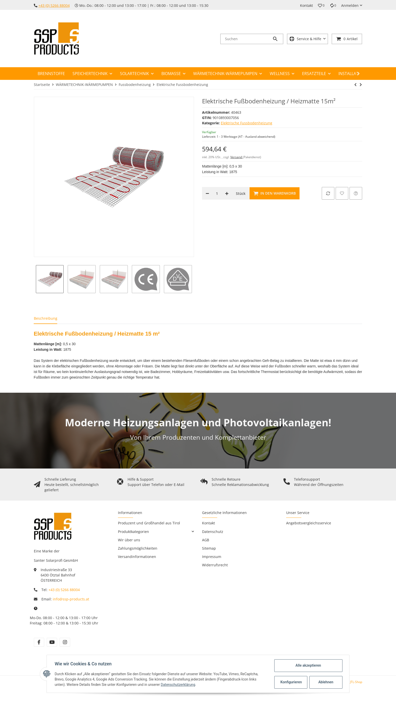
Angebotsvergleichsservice (308, 523)
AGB (205, 540)
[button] (321, 6)
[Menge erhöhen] (226, 193)
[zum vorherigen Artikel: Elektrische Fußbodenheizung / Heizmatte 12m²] (355, 85)
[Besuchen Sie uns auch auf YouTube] (52, 642)
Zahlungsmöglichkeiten (137, 548)
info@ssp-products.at (71, 599)
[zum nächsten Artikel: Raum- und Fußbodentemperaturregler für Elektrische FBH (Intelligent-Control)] (360, 85)
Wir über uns (129, 540)
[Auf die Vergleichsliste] (328, 193)
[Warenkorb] (347, 38)
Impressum (211, 556)
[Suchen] (246, 39)
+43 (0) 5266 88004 (54, 5)
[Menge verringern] (207, 193)
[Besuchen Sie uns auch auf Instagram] (65, 642)
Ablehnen (325, 682)
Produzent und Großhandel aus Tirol (149, 523)
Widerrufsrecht (215, 565)
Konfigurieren (291, 682)
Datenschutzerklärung (178, 685)
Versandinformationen (137, 556)
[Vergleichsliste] (333, 5)
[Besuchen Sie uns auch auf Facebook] (39, 642)
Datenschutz (212, 531)
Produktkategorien (133, 531)
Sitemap (209, 548)
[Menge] (217, 193)
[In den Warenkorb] (274, 193)
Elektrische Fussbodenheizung (246, 123)
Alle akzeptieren (308, 665)
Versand (236, 157)
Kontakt (306, 5)
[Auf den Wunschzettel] (342, 193)
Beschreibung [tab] (45, 318)
